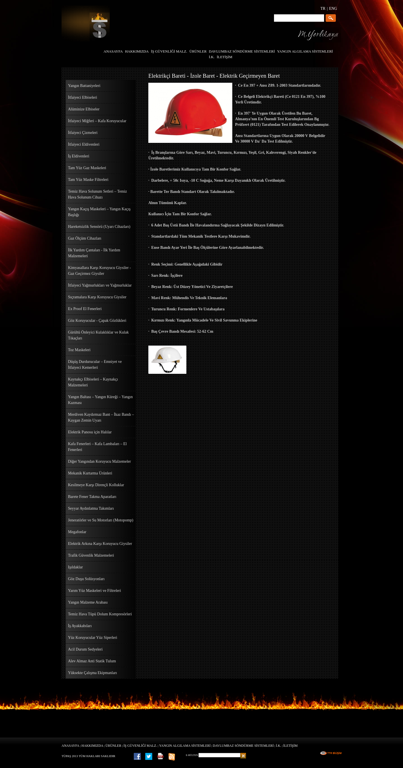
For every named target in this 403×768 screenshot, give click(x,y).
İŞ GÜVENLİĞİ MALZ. (140, 746)
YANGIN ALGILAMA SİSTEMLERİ (185, 746)
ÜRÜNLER (113, 746)
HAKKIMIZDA (92, 746)
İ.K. (278, 746)
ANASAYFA (70, 746)
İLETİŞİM (290, 746)
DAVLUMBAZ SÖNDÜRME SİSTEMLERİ (243, 746)
